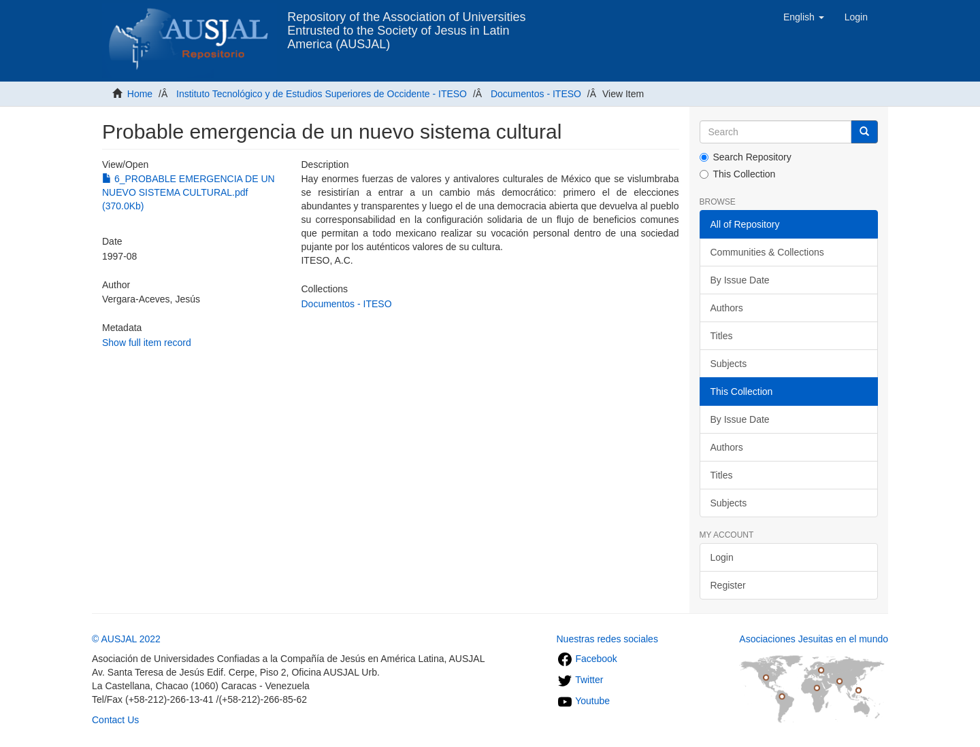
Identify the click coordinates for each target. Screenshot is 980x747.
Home (139, 93)
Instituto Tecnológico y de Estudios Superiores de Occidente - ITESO (321, 93)
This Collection (738, 174)
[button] (803, 17)
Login (722, 557)
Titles (721, 335)
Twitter (580, 679)
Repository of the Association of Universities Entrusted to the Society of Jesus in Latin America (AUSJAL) (406, 22)
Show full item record (146, 342)
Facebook (587, 658)
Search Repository (745, 157)
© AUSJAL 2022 (126, 638)
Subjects (728, 363)
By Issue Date (740, 280)
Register (728, 585)
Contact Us (115, 719)
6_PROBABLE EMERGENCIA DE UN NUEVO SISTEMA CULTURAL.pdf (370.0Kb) (188, 192)
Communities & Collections (767, 252)
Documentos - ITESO (536, 93)
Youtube (583, 700)
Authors (726, 307)
